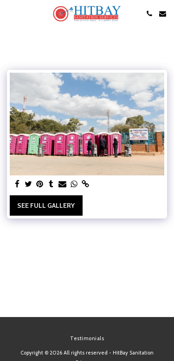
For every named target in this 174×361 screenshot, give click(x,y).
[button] (10, 13)
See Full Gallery (46, 205)
